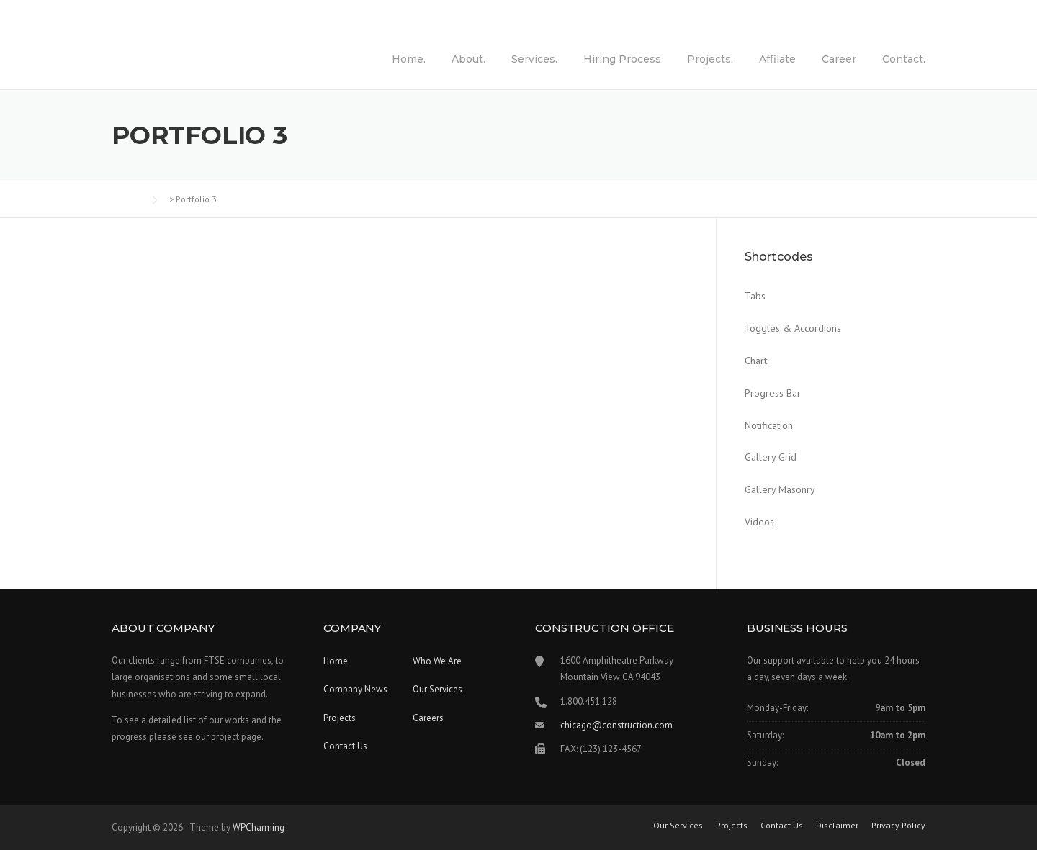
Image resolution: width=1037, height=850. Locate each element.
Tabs (755, 295)
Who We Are (437, 661)
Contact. (903, 59)
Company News (355, 689)
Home (335, 661)
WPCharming (258, 827)
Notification (769, 425)
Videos (759, 521)
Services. (534, 59)
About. (468, 59)
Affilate (777, 59)
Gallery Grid (770, 457)
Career (839, 59)
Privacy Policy (898, 825)
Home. (409, 59)
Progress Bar (773, 392)
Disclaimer (837, 825)
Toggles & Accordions (793, 328)
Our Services (437, 689)
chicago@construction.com (616, 725)
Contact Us (345, 746)
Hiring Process (622, 59)
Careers (428, 718)
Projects (339, 718)
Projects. (710, 59)
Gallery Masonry (780, 489)
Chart (756, 360)
